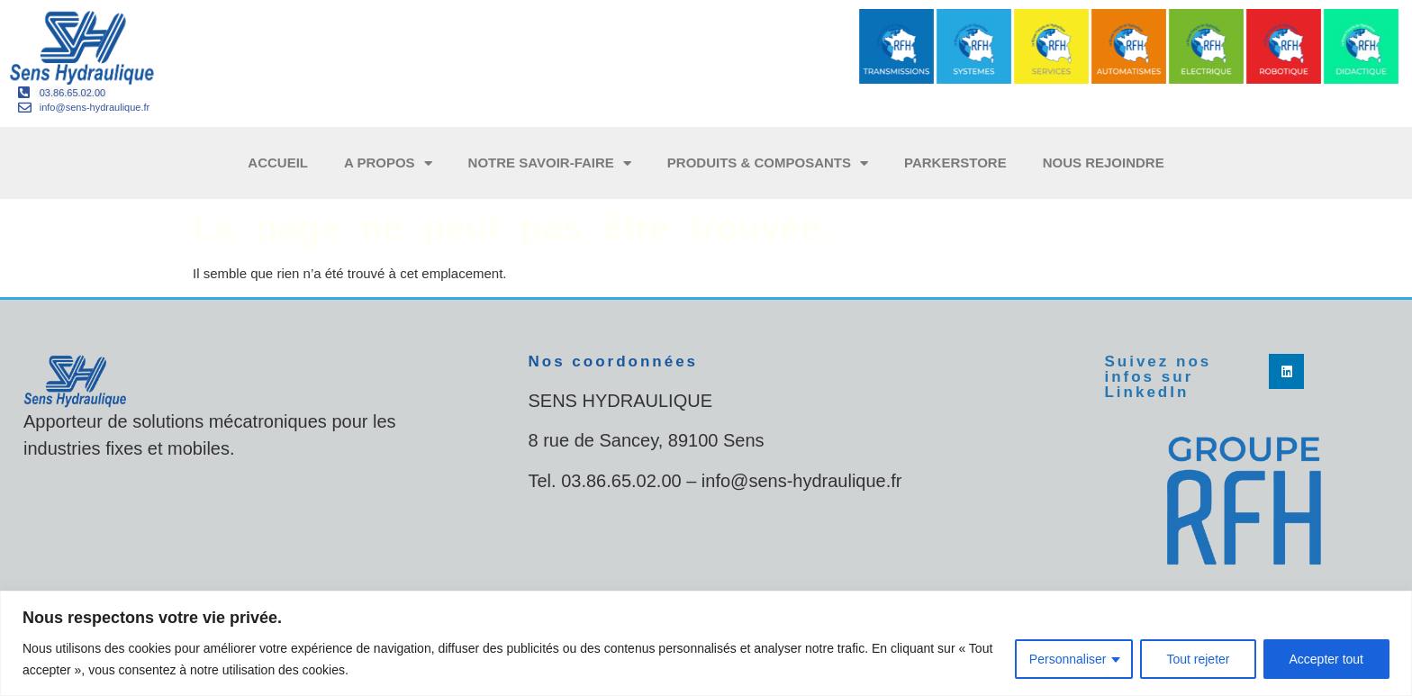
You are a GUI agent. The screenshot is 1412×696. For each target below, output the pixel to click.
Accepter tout (1327, 659)
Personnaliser (1068, 659)
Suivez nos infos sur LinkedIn (1157, 377)
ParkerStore (955, 162)
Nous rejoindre (1103, 162)
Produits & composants (767, 163)
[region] (706, 643)
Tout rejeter (1197, 659)
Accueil (278, 162)
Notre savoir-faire (549, 163)
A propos (388, 163)
